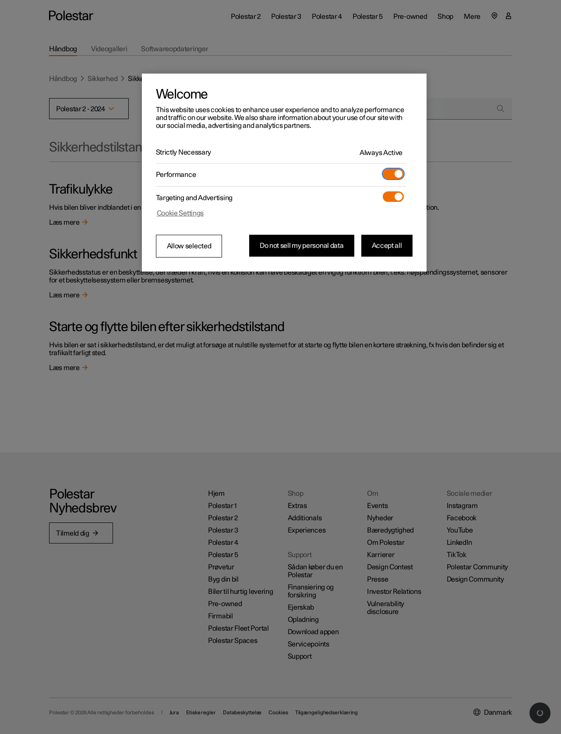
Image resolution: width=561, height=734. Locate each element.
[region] (284, 173)
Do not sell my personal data (302, 245)
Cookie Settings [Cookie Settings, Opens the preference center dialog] (180, 213)
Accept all (387, 245)
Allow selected (189, 246)
